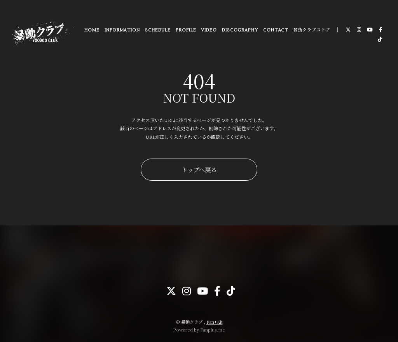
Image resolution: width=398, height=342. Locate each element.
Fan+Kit (214, 322)
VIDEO (209, 31)
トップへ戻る (199, 169)
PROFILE (185, 31)
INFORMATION (122, 31)
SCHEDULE (157, 31)
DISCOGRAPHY (240, 31)
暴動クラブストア (311, 31)
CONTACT (275, 31)
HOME (91, 31)
